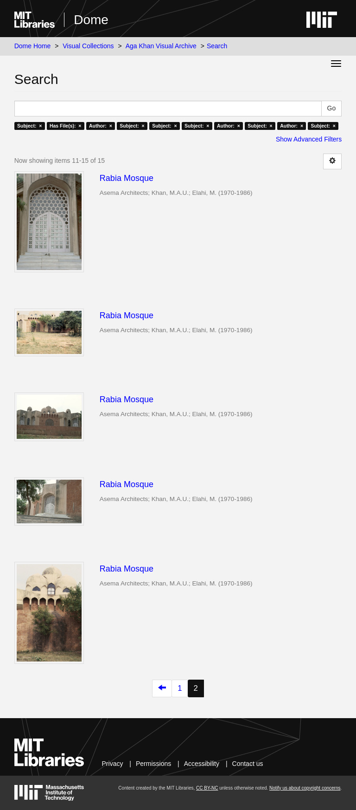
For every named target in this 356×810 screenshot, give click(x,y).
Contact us (247, 763)
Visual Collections (88, 46)
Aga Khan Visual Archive (161, 46)
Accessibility (201, 763)
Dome (91, 20)
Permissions (153, 763)
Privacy (112, 763)
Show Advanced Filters (309, 139)
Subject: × (29, 126)
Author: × (100, 126)
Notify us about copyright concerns (304, 788)
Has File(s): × (66, 126)
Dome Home (32, 46)
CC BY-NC (207, 788)
